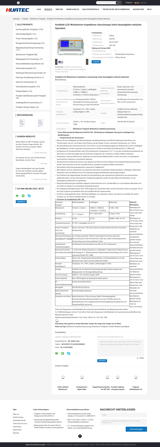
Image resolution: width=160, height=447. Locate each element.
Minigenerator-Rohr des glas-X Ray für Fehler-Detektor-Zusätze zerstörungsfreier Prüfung (49, 426)
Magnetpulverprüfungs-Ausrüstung (29, 48)
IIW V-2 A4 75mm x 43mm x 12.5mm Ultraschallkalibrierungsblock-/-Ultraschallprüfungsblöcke (81, 421)
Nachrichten (138, 9)
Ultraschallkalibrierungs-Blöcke (28, 64)
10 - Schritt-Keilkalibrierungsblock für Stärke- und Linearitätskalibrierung (81, 427)
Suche (119, 2)
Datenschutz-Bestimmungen (35, 445)
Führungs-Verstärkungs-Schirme (28, 77)
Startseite (16, 19)
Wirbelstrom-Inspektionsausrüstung (78, 326)
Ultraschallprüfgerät (23, 34)
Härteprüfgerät (21, 91)
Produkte (48, 9)
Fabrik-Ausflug (72, 9)
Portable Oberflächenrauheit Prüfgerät (31, 96)
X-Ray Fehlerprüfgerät (24, 39)
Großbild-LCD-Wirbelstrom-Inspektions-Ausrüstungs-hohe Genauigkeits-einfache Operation (70, 69)
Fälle (149, 9)
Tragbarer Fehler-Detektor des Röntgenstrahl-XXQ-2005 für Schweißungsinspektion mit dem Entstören (49, 415)
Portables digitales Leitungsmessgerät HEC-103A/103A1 (117, 388)
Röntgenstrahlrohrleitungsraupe (28, 43)
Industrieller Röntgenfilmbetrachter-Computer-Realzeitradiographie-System (48, 421)
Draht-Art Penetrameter (25, 82)
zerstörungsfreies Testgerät (27, 29)
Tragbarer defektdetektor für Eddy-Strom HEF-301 (135, 388)
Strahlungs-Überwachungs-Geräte (29, 73)
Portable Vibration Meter (25, 107)
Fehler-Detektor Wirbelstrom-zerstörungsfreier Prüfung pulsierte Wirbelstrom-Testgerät (63, 388)
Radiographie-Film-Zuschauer (27, 59)
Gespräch (129, 2)
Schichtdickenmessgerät (25, 87)
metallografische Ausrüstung (27, 103)
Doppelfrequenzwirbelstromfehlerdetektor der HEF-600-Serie (107, 388)
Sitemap (16, 433)
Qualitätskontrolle (90, 9)
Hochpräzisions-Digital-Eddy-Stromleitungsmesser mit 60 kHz (82, 388)
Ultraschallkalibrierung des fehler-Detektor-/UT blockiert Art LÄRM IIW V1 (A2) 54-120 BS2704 (81, 415)
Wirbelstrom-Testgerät (37, 19)
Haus (39, 9)
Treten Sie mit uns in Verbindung (116, 9)
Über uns (59, 9)
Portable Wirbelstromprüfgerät (118, 326)
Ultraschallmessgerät (24, 68)
